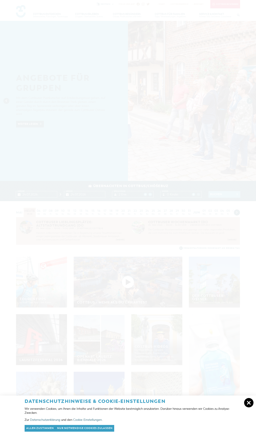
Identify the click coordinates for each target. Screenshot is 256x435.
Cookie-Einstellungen (87, 420)
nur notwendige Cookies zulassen (85, 428)
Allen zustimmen (40, 428)
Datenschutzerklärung (45, 420)
